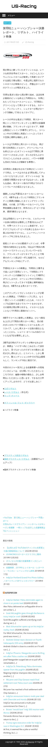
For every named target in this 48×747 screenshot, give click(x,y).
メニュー (11, 15)
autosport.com (11, 592)
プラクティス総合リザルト (16, 455)
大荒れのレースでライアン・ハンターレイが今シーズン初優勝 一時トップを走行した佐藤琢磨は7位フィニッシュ (24, 527)
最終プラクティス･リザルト (17, 459)
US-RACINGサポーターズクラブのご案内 (23, 554)
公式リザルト (10, 388)
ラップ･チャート (11, 395)
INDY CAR (7, 23)
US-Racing (24, 6)
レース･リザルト (11, 392)
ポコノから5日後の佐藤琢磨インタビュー (24, 561)
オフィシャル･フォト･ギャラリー (19, 402)
